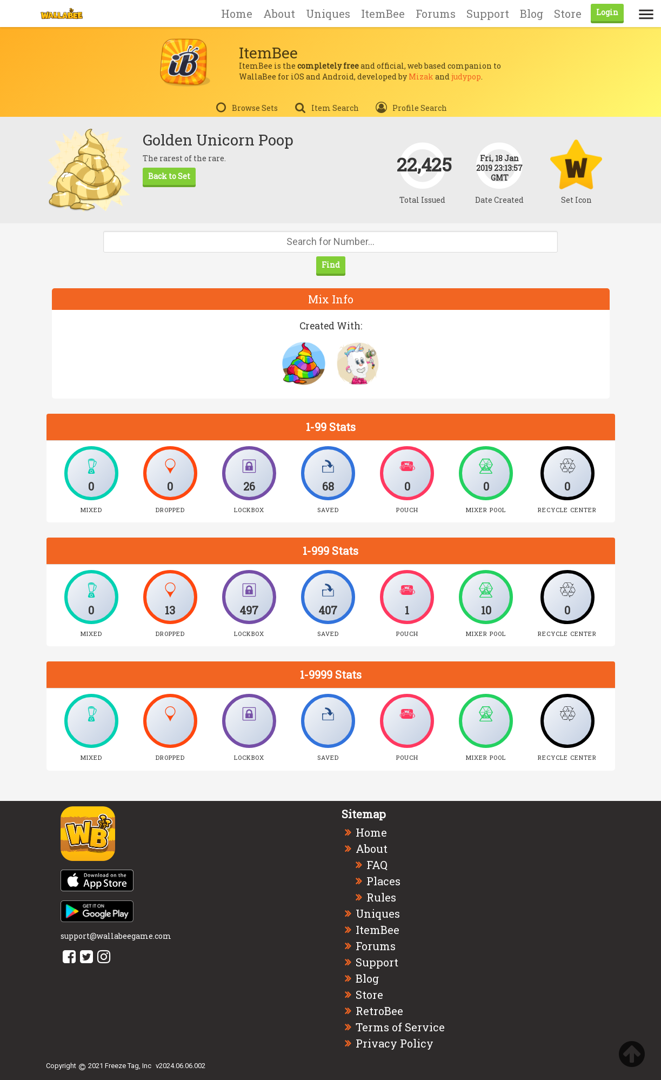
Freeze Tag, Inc (128, 1066)
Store (568, 13)
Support (487, 13)
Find (331, 265)
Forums (436, 13)
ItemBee (383, 13)
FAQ (377, 865)
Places (383, 881)
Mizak (421, 76)
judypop (466, 76)
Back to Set (169, 176)
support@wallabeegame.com (116, 936)
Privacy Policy (394, 1043)
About (279, 13)
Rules (381, 897)
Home (236, 13)
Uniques (328, 13)
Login (607, 12)
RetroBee (379, 1011)
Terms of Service (400, 1027)
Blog (531, 13)
